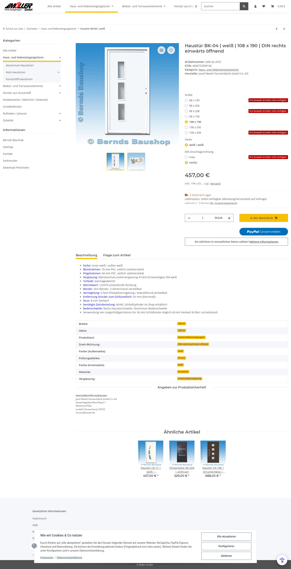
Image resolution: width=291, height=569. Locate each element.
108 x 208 (238, 133)
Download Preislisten (16, 167)
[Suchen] (220, 6)
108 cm (181, 323)
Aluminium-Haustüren (20, 65)
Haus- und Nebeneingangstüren (219, 69)
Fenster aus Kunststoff (17, 93)
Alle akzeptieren (226, 536)
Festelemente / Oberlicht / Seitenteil (25, 99)
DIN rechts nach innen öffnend (193, 344)
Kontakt (7, 154)
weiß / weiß (196, 145)
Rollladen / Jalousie (15, 113)
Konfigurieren (226, 546)
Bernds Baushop (13, 140)
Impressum (46, 557)
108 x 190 (195, 122)
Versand (215, 183)
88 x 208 (238, 111)
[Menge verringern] (189, 218)
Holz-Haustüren (15, 72)
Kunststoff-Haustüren (19, 79)
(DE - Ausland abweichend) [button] (223, 203)
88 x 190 (238, 100)
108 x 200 (195, 127)
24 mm (181, 358)
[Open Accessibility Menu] (282, 560)
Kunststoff (183, 371)
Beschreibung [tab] (86, 255)
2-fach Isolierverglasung (189, 378)
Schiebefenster (12, 106)
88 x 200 (194, 105)
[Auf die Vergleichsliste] (161, 50)
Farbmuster (10, 160)
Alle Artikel (9, 50)
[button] (193, 6)
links (238, 157)
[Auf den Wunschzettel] (171, 50)
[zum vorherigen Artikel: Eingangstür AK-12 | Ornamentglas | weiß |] (276, 29)
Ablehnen (226, 555)
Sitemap (8, 147)
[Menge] (202, 218)
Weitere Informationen (263, 241)
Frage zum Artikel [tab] (117, 255)
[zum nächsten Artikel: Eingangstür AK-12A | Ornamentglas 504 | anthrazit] (284, 29)
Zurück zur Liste (14, 28)
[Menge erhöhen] (229, 218)
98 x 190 (194, 116)
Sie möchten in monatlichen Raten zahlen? (236, 241)
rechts (193, 162)
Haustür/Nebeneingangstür (191, 337)
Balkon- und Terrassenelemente (23, 86)
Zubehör (8, 120)
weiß (180, 351)
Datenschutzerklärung (69, 557)
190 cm (181, 330)
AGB (35, 525)
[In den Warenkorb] (79, 41)
